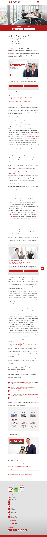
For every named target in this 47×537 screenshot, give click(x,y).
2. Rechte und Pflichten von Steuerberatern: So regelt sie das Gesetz (20, 97)
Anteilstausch (25, 388)
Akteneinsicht (11, 224)
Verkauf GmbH (28, 397)
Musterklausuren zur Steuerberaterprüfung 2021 (17, 463)
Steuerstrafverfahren (11, 53)
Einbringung (33, 387)
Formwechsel (19, 388)
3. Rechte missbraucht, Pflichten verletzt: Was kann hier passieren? (20, 101)
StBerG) (29, 177)
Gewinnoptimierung (24, 126)
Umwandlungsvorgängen (25, 387)
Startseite (9, 43)
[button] (10, 420)
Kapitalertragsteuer (33, 390)
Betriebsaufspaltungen (16, 383)
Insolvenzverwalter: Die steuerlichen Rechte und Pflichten (19, 466)
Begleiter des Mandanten (31, 47)
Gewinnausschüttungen (15, 385)
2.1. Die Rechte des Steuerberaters (16, 98)
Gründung (31, 382)
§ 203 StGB (32, 310)
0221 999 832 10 (31, 86)
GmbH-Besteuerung (24, 382)
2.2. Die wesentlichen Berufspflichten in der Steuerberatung (20, 100)
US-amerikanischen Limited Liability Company (18, 336)
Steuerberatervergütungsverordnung (20, 198)
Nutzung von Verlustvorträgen (26, 385)
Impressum (31, 535)
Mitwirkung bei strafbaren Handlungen (19, 354)
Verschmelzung (14, 388)
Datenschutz (36, 535)
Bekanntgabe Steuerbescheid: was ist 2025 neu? (17, 469)
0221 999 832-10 (29, 29)
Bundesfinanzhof (35, 212)
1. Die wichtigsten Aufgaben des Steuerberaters (17, 95)
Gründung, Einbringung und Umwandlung (30, 136)
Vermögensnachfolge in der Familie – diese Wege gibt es (19, 471)
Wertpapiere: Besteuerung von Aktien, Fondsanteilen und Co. (20, 474)
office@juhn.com (17, 29)
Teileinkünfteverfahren (15, 392)
